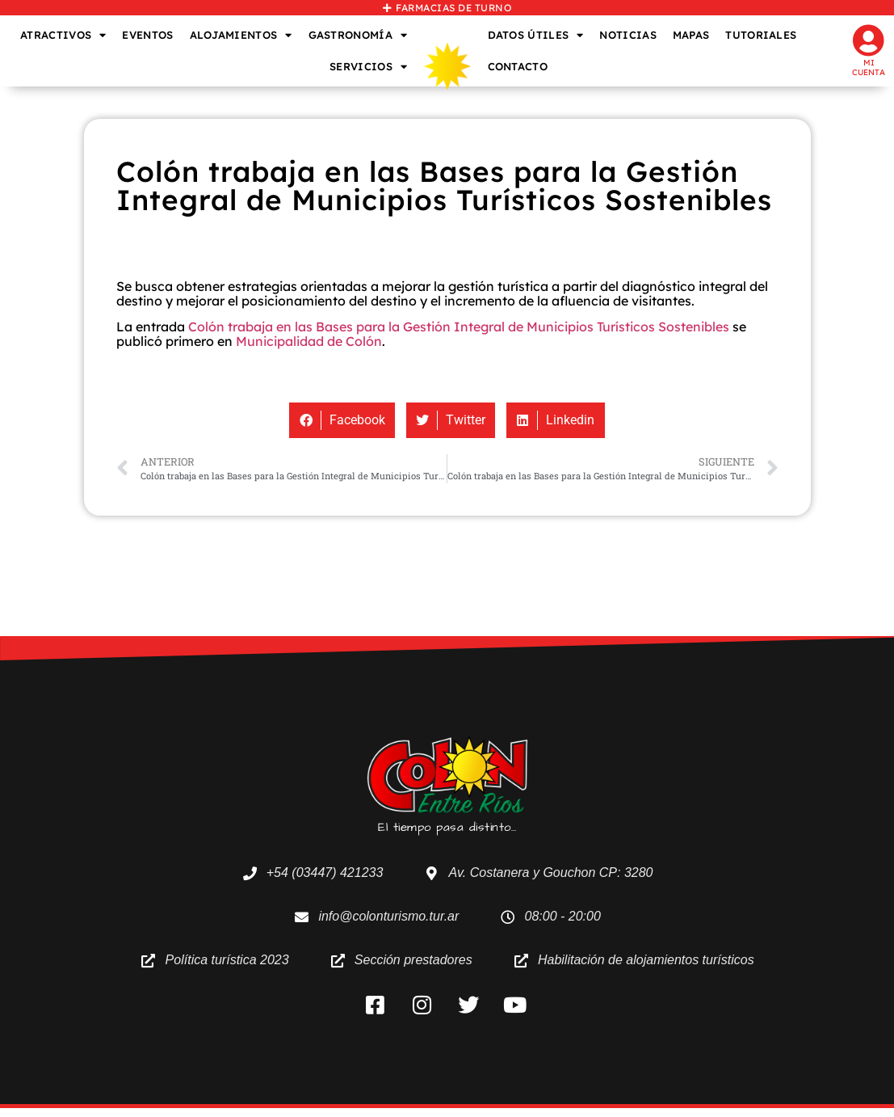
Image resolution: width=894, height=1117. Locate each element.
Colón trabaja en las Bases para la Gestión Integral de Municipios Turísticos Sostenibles (458, 326)
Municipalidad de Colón (309, 341)
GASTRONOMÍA (358, 35)
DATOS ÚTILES (536, 35)
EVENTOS (147, 34)
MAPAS (691, 34)
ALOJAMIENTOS (241, 35)
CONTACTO (518, 66)
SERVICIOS (368, 66)
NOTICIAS (627, 34)
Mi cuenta (868, 67)
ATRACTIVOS (63, 35)
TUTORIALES (760, 34)
